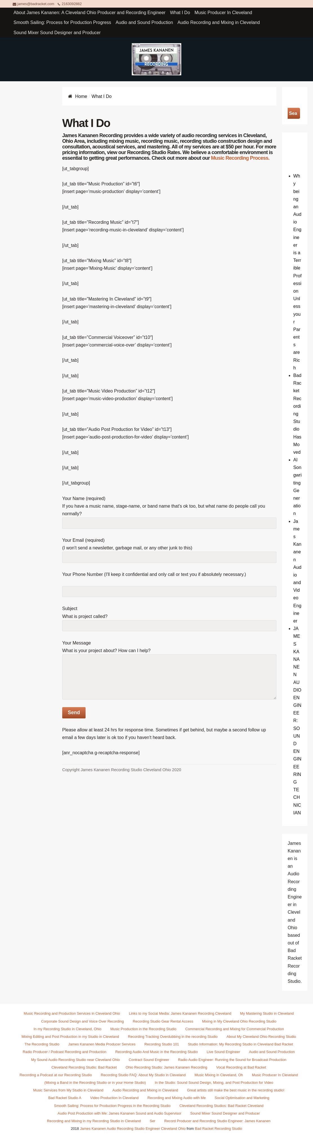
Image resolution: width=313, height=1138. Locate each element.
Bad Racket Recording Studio (218, 1128)
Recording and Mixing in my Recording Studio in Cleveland (94, 1121)
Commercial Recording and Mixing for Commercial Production (234, 1029)
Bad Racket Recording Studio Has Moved (297, 414)
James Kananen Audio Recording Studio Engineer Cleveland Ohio (133, 1128)
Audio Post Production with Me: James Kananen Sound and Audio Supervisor (120, 1113)
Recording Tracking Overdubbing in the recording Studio (173, 1036)
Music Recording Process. (240, 158)
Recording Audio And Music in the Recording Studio (156, 1052)
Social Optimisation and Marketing (241, 1098)
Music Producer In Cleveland (223, 12)
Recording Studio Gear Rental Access (163, 1021)
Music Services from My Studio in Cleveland (68, 1090)
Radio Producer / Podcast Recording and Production (64, 1052)
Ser (152, 1121)
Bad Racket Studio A (64, 1098)
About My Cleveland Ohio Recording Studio (261, 1036)
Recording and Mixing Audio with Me (176, 1098)
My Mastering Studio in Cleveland (267, 1013)
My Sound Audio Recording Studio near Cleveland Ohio (75, 1060)
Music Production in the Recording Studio (143, 1029)
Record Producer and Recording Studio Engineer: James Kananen (217, 1121)
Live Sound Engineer (223, 1052)
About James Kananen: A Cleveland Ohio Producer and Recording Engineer (90, 12)
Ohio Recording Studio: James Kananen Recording (166, 1067)
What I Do (180, 12)
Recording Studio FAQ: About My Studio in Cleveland (143, 1075)
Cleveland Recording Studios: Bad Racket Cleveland (221, 1106)
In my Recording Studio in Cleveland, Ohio (67, 1029)
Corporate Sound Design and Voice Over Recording (82, 1021)
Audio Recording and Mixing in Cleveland (219, 22)
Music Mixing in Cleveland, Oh (218, 1075)
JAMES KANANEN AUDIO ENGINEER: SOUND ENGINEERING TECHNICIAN (297, 720)
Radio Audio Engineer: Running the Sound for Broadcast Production (232, 1060)
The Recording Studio (41, 1044)
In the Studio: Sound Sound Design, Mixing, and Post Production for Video (214, 1082)
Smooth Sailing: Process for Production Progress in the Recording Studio (112, 1106)
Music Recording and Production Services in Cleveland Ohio (72, 1013)
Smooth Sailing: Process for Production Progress (62, 22)
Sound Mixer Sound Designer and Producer (57, 32)
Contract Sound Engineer (149, 1060)
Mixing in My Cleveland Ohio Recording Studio (239, 1021)
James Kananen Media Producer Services (101, 1044)
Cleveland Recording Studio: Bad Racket (84, 1067)
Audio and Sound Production (144, 22)
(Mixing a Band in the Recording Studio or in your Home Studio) (95, 1082)
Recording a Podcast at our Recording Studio (56, 1075)
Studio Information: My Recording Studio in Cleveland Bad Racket (240, 1044)
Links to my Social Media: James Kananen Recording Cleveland (180, 1013)
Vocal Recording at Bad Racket (241, 1067)
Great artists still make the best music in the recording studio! (236, 1090)
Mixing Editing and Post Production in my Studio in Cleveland (70, 1036)
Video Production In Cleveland (114, 1098)
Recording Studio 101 (161, 1044)
